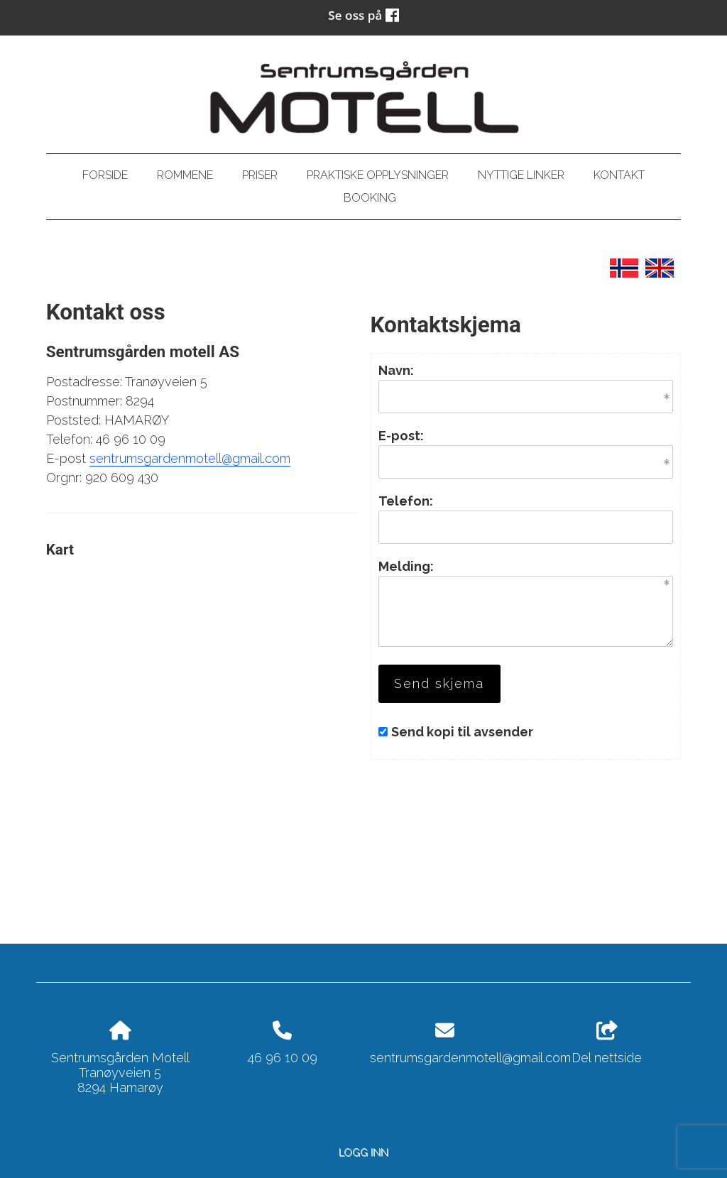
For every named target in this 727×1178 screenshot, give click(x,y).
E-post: (401, 435)
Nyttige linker (521, 175)
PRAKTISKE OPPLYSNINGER (378, 175)
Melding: (406, 566)
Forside (105, 175)
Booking (370, 197)
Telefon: (405, 500)
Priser (260, 175)
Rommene (185, 175)
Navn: (396, 370)
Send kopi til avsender (462, 731)
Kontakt (619, 175)
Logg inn (363, 1152)
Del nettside (607, 1043)
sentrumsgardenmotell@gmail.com (189, 458)
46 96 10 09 (282, 1057)
